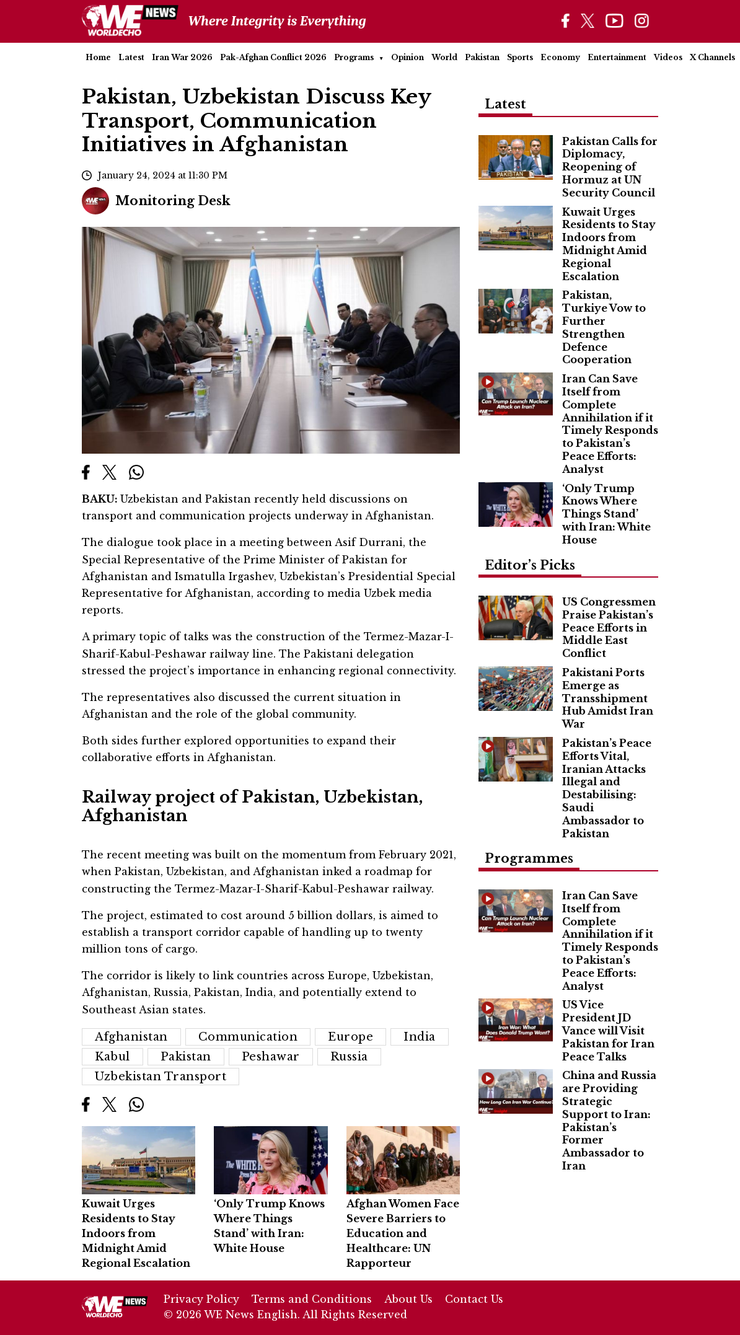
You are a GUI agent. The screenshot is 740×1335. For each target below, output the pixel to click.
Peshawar (271, 1057)
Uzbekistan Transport (160, 1076)
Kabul (112, 1057)
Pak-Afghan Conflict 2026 (273, 57)
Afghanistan (131, 1037)
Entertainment (617, 57)
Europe (350, 1037)
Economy (560, 57)
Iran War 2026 (182, 57)
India (419, 1037)
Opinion (407, 57)
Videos (668, 57)
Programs (354, 57)
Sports (520, 57)
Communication (248, 1037)
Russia (349, 1057)
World (444, 57)
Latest (131, 57)
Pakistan (482, 57)
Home (98, 57)
